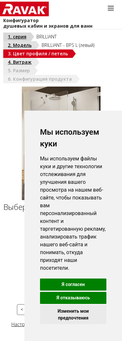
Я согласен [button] (73, 284)
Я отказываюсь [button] (73, 297)
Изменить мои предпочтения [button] (73, 314)
